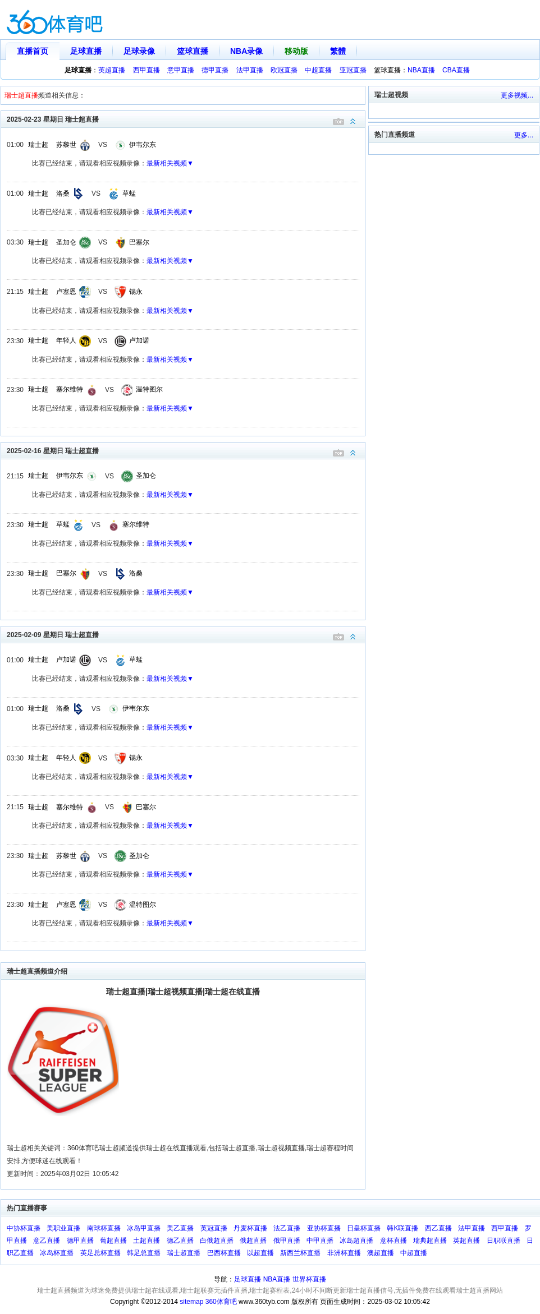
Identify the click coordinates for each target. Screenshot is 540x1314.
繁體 (338, 51)
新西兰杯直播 (300, 1253)
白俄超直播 (217, 1240)
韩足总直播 (144, 1253)
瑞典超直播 (430, 1240)
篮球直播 (192, 51)
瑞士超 (38, 145)
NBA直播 (421, 70)
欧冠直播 (284, 70)
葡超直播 (113, 1240)
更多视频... (517, 95)
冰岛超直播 (356, 1240)
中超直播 (318, 70)
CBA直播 (456, 70)
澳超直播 (380, 1253)
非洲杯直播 (344, 1253)
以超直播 (260, 1253)
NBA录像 (246, 51)
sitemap (191, 1302)
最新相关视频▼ (170, 163)
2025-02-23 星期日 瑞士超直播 (186, 118)
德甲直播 (215, 70)
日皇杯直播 (364, 1228)
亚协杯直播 (324, 1228)
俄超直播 (253, 1240)
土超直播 (146, 1240)
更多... (523, 135)
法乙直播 (286, 1228)
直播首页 (32, 51)
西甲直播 (146, 70)
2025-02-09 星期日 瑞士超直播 (186, 634)
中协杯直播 (23, 1228)
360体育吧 (221, 1302)
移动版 (296, 51)
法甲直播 (249, 70)
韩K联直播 (402, 1228)
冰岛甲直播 (144, 1228)
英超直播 (111, 70)
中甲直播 (319, 1240)
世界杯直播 (309, 1279)
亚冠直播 (353, 70)
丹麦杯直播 (250, 1228)
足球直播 (86, 51)
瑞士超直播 (183, 1253)
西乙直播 (438, 1228)
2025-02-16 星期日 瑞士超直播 (186, 450)
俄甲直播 (286, 1240)
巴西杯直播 (224, 1253)
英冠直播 (213, 1228)
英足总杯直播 (100, 1253)
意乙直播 (46, 1240)
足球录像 (139, 51)
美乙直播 (180, 1228)
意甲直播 (180, 70)
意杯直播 (393, 1240)
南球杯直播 (104, 1228)
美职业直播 (63, 1228)
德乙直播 (180, 1240)
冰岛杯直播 (57, 1253)
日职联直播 (503, 1240)
